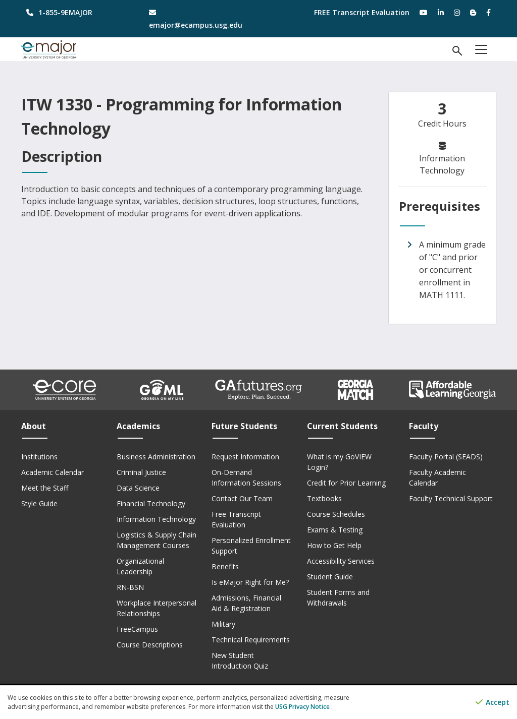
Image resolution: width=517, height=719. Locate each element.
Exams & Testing (335, 529)
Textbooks (324, 498)
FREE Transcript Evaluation (361, 12)
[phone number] (75, 12)
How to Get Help (334, 545)
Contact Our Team (242, 498)
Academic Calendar (52, 472)
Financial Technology (151, 503)
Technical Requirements (251, 639)
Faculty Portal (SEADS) (446, 456)
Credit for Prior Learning (346, 483)
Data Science (138, 488)
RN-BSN (130, 587)
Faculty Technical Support (451, 498)
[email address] (197, 18)
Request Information (245, 456)
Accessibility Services (341, 561)
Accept (492, 702)
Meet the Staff (44, 488)
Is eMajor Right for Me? (250, 582)
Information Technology (156, 519)
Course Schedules (336, 514)
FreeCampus (137, 629)
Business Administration (156, 456)
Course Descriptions (150, 644)
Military (223, 624)
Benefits (225, 566)
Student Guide (330, 576)
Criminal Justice (141, 472)
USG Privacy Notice (303, 706)
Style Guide (39, 503)
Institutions (39, 456)
